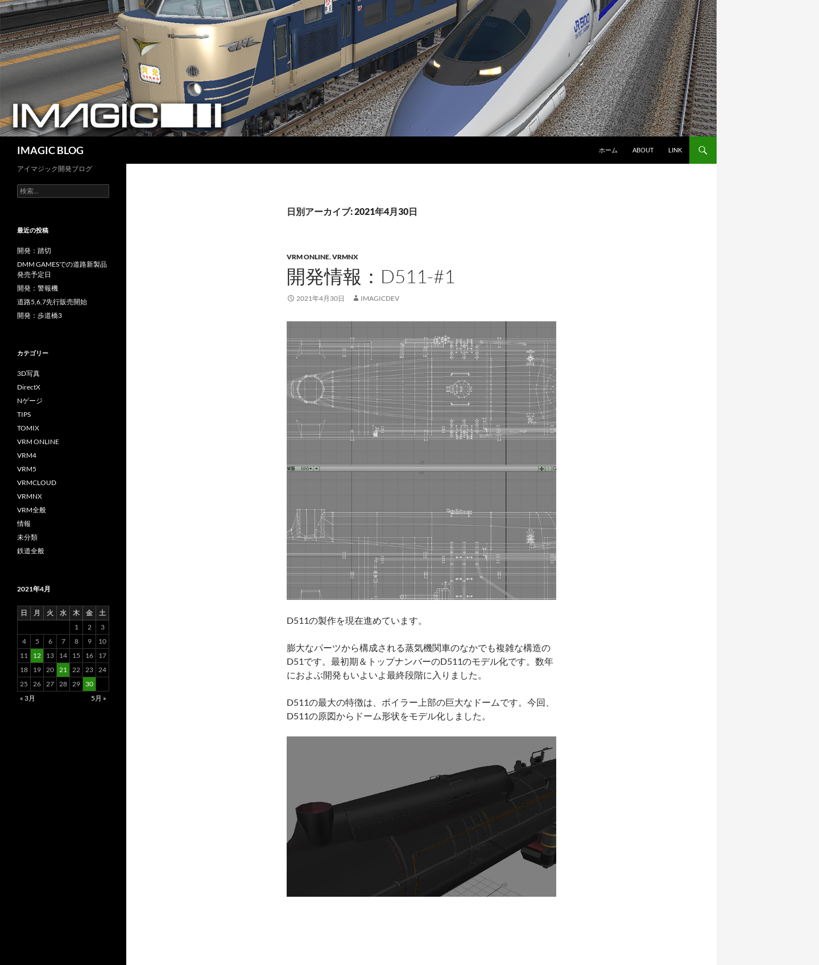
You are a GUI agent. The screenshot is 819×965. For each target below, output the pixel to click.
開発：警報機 (37, 288)
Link (675, 150)
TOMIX (28, 428)
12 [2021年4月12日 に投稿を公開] (37, 655)
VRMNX (345, 256)
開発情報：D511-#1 (371, 276)
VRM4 (26, 455)
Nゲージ (30, 400)
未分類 (27, 537)
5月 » (98, 698)
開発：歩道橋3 (39, 315)
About (642, 150)
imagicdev (380, 298)
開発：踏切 (34, 250)
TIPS (24, 414)
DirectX (28, 387)
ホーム (608, 150)
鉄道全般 (30, 550)
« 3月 (27, 698)
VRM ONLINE (308, 256)
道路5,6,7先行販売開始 (52, 301)
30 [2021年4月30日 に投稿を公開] (89, 684)
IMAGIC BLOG (50, 150)
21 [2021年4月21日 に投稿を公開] (63, 669)
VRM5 (26, 469)
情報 (24, 523)
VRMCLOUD (36, 482)
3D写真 (28, 373)
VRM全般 (31, 510)
